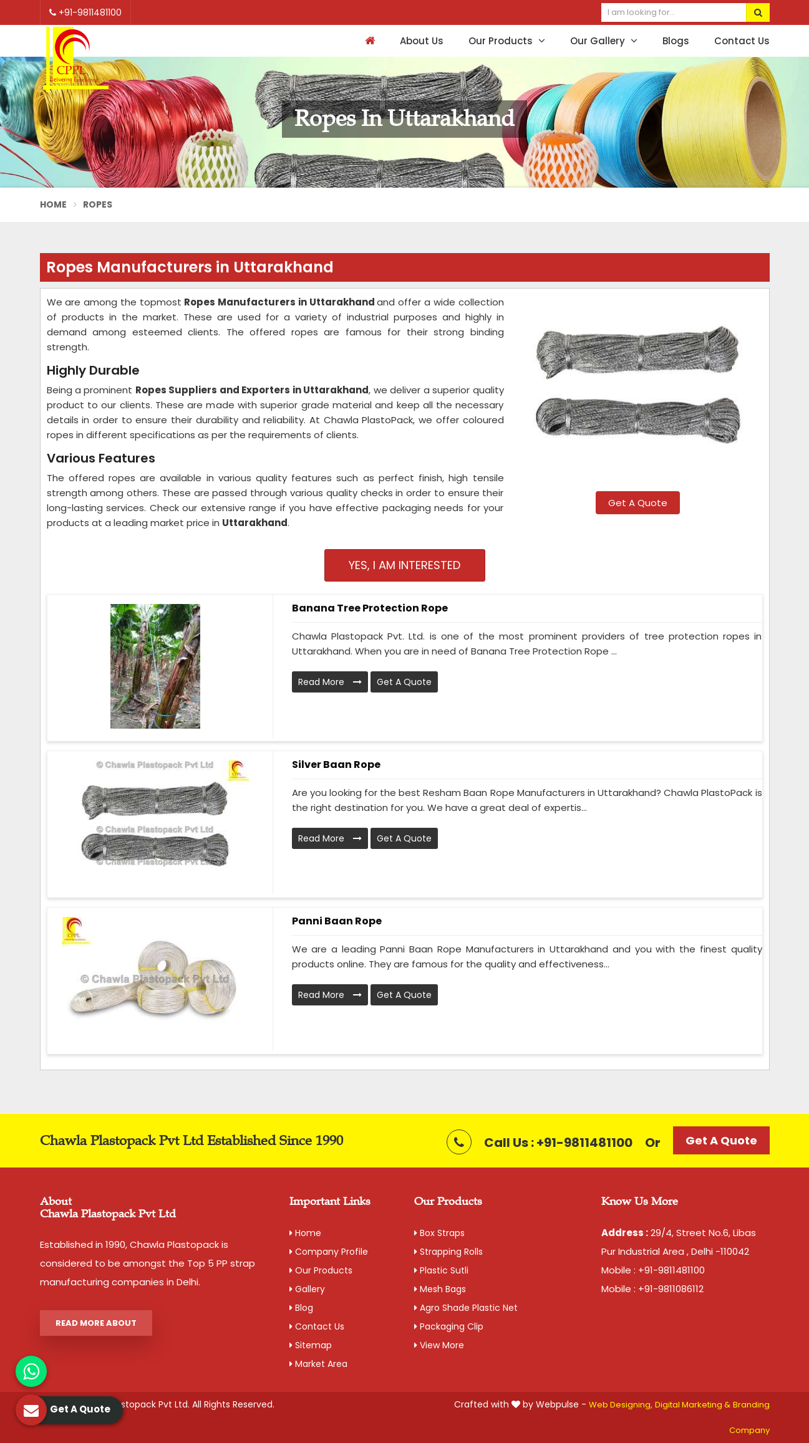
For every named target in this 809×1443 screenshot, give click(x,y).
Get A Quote (637, 502)
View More (439, 1345)
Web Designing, (620, 1405)
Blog (301, 1308)
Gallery (307, 1289)
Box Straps (439, 1233)
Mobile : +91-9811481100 (653, 1270)
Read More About (96, 1323)
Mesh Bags (440, 1289)
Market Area (318, 1364)
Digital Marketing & (692, 1405)
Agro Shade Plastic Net (466, 1308)
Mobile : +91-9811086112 (652, 1288)
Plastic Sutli (441, 1270)
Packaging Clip (448, 1326)
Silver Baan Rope (336, 764)
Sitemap (310, 1345)
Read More (330, 682)
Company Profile (328, 1251)
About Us (421, 40)
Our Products (506, 40)
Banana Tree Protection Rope (370, 608)
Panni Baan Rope (337, 921)
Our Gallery (603, 40)
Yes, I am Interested (404, 565)
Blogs (675, 40)
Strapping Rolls (448, 1251)
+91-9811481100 (85, 12)
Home (53, 204)
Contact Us (742, 40)
